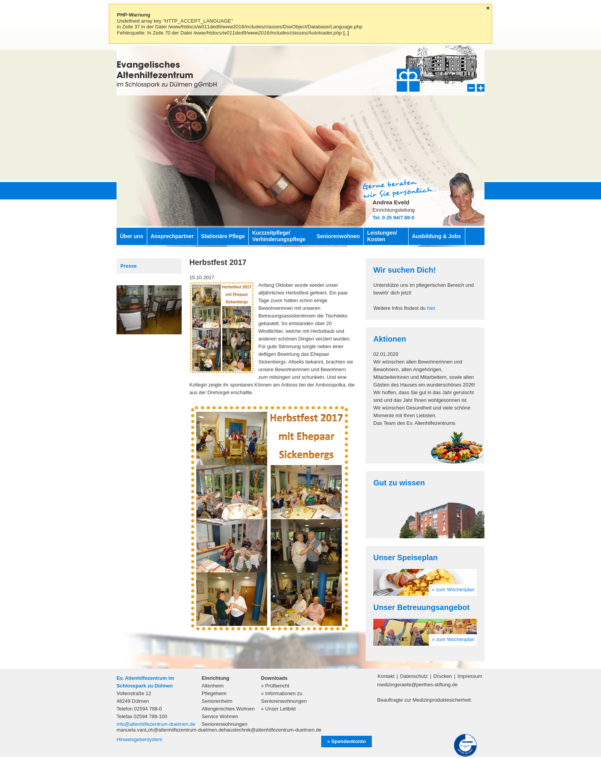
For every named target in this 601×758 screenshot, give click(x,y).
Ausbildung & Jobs (436, 236)
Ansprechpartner (172, 236)
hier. (432, 308)
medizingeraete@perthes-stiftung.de (417, 684)
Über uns (131, 236)
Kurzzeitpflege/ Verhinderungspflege (278, 236)
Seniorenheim (217, 701)
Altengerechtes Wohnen (228, 709)
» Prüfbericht (275, 686)
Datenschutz (414, 676)
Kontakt (386, 676)
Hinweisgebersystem (140, 739)
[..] (346, 33)
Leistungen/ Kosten (382, 236)
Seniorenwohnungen (224, 724)
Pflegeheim (214, 693)
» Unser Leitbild (278, 709)
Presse (128, 266)
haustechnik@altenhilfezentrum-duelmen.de (273, 730)
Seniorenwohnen (338, 236)
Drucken (443, 676)
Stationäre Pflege (223, 236)
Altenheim (213, 686)
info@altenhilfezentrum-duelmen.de (156, 724)
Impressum (470, 676)
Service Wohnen (220, 716)
